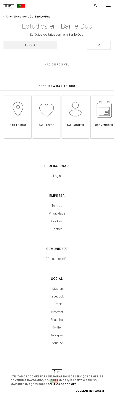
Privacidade (57, 213)
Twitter (57, 327)
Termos (56, 205)
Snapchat (57, 319)
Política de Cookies (62, 384)
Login (57, 176)
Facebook (57, 296)
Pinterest (57, 312)
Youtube (57, 343)
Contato (57, 229)
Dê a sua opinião (57, 259)
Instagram (57, 288)
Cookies (57, 221)
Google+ (57, 335)
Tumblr (57, 304)
